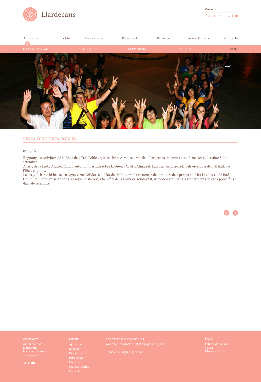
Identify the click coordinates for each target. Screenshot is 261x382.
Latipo (221, 351)
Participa (74, 362)
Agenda (185, 49)
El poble (74, 349)
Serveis (87, 49)
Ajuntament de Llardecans (52, 14)
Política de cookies (217, 344)
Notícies (231, 49)
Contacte (74, 371)
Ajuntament (76, 344)
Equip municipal (35, 49)
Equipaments (136, 49)
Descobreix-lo (78, 353)
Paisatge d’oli (77, 358)
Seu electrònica (79, 366)
